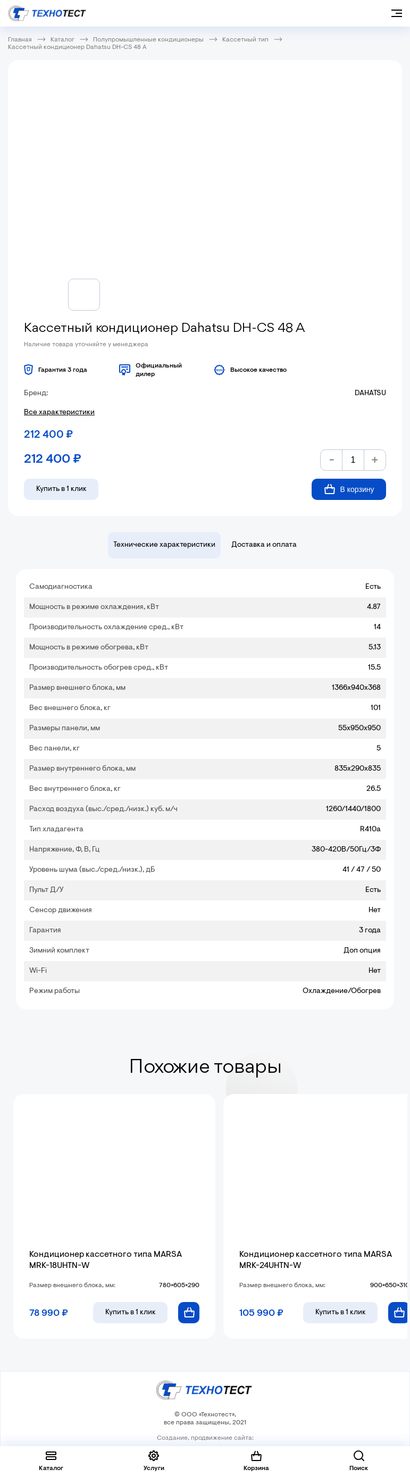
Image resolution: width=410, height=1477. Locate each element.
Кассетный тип (245, 40)
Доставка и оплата (264, 545)
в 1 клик (130, 1312)
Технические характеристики (164, 545)
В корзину (349, 489)
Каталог (62, 40)
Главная (20, 40)
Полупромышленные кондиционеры (148, 40)
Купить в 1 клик (61, 489)
